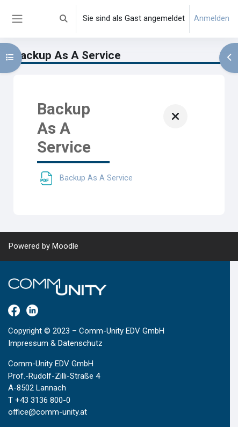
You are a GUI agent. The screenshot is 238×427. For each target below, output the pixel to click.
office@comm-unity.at (47, 412)
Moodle (65, 246)
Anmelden (211, 18)
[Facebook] (14, 310)
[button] (64, 19)
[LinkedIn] (32, 310)
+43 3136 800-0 (42, 400)
